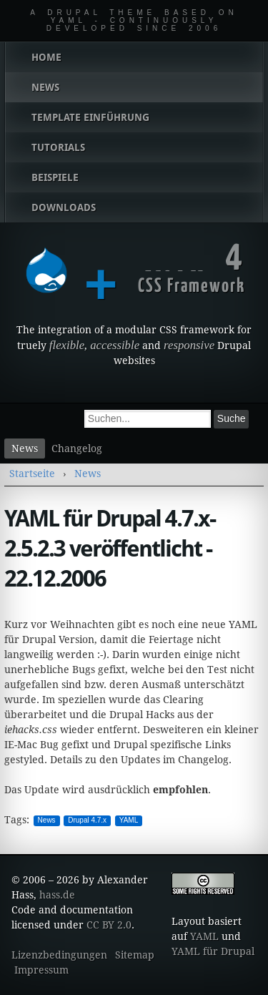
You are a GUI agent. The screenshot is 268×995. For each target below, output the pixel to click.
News (24, 448)
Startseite (32, 473)
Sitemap (134, 955)
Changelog (76, 448)
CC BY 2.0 (108, 925)
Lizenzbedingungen (59, 955)
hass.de (57, 895)
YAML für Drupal (213, 951)
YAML (129, 820)
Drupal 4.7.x (87, 820)
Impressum (41, 970)
